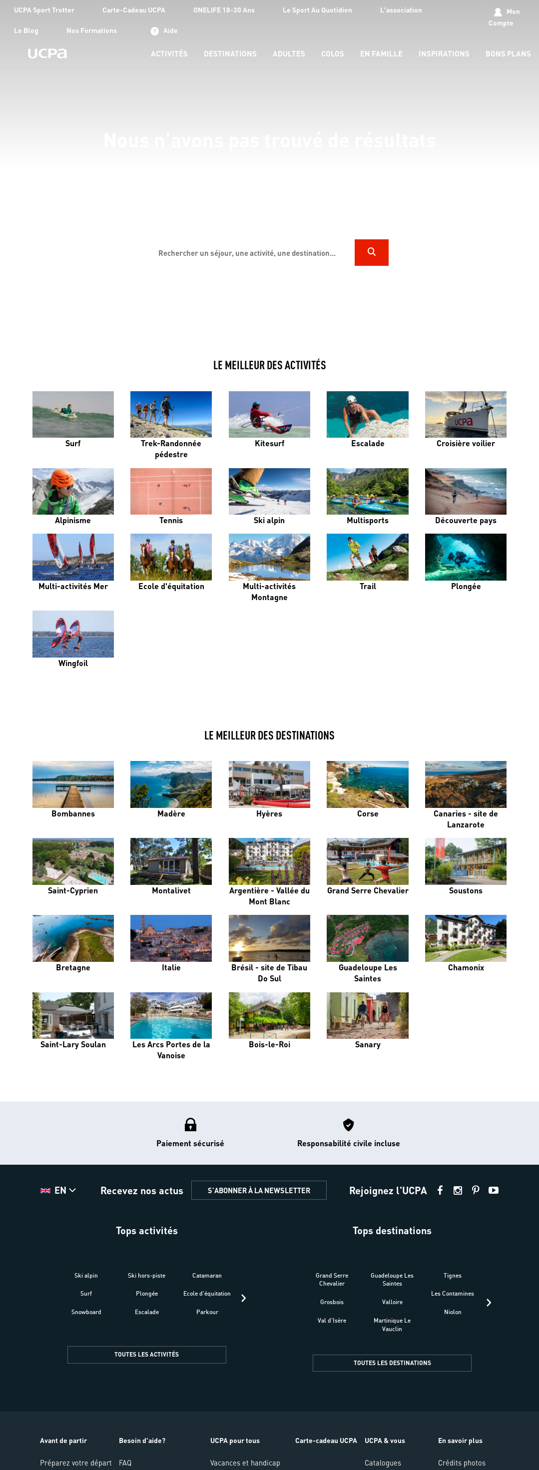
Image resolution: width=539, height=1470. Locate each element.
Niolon (453, 1312)
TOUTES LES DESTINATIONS (392, 1363)
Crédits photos (462, 1462)
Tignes (453, 1275)
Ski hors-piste (146, 1275)
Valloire (392, 1302)
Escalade (147, 1312)
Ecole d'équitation (207, 1293)
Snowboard (86, 1312)
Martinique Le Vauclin (392, 1325)
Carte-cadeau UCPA (326, 1440)
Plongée (147, 1293)
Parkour (207, 1312)
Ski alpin (86, 1275)
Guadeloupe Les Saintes (392, 1280)
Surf (86, 1293)
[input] (252, 252)
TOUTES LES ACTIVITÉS (146, 1354)
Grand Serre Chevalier (332, 1280)
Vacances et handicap (245, 1462)
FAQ (125, 1462)
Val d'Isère (332, 1320)
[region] (269, 169)
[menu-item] (169, 54)
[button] (59, 1190)
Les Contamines (452, 1293)
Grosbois (332, 1302)
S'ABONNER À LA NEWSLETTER (259, 1190)
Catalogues (383, 1462)
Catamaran (207, 1275)
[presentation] (243, 1298)
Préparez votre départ (76, 1462)
